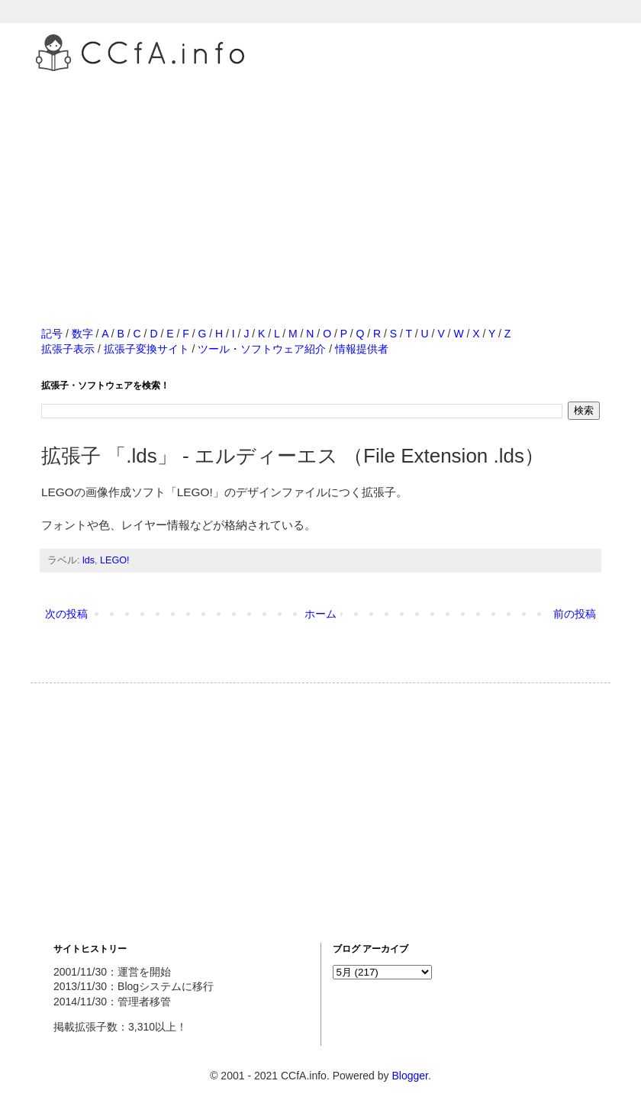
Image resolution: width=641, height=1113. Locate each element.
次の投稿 (66, 614)
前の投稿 (574, 614)
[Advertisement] (320, 182)
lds (88, 560)
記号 (52, 333)
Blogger (409, 1075)
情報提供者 (361, 349)
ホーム (320, 614)
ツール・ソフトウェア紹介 (262, 349)
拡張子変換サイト (146, 349)
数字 (82, 333)
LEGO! (115, 560)
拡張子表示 (68, 349)
